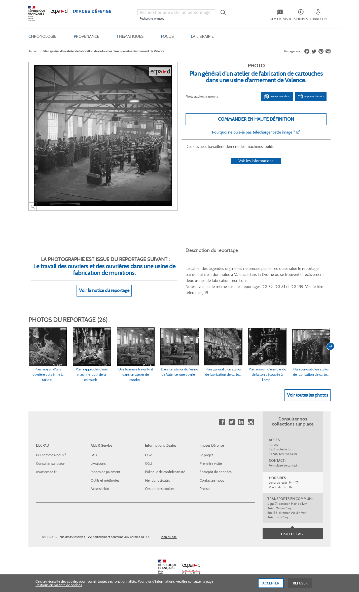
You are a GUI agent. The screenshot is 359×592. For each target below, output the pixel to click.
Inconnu (212, 96)
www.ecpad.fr (46, 472)
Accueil (32, 51)
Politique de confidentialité (165, 472)
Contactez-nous (212, 480)
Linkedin (241, 422)
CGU (148, 463)
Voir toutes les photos (307, 395)
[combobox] (176, 12)
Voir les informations (255, 160)
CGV (148, 455)
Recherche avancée (151, 18)
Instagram (250, 422)
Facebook (222, 422)
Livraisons (98, 463)
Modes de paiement (105, 472)
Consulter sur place (50, 463)
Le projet (206, 455)
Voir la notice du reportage (104, 290)
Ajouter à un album (276, 97)
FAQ (94, 455)
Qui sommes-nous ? (51, 455)
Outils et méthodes (105, 480)
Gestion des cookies (159, 488)
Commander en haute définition (256, 119)
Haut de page (293, 534)
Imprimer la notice (310, 97)
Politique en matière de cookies (58, 586)
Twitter (231, 422)
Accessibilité (100, 488)
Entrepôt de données (216, 472)
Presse (204, 488)
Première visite (211, 463)
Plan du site (169, 537)
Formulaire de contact (283, 465)
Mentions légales (157, 480)
